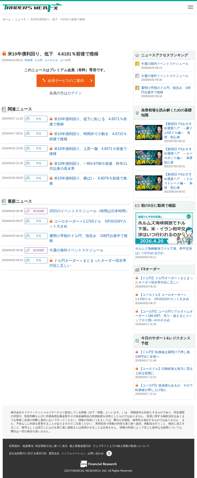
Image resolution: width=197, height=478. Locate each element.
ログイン (74, 93)
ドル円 (38, 60)
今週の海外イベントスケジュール (76, 250)
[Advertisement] (98, 35)
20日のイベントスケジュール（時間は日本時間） (89, 211)
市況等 (29, 60)
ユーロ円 (65, 60)
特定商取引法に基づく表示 (51, 446)
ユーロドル (51, 60)
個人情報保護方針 (80, 446)
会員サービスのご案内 (67, 80)
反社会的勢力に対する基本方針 (28, 453)
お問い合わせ (95, 453)
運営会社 (54, 453)
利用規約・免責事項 (21, 446)
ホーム (7, 19)
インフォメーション (73, 453)
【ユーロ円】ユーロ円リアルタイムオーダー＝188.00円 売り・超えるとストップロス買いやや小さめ (164, 316)
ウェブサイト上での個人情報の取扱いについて (121, 446)
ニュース (20, 19)
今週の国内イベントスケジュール (164, 63)
